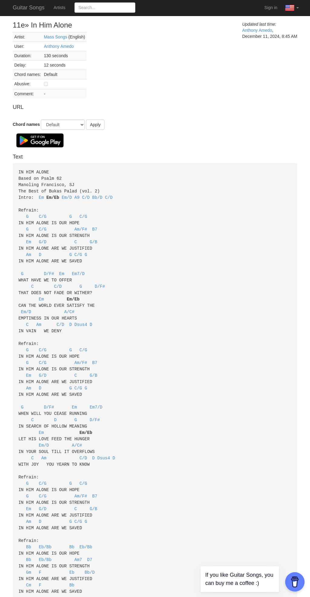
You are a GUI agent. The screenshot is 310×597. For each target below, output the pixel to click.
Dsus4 (80, 317)
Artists (59, 7)
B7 (94, 226)
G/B (93, 238)
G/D (42, 238)
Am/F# (80, 226)
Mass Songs (55, 36)
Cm (28, 565)
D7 (89, 541)
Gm (28, 553)
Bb (28, 529)
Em (41, 196)
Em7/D (78, 268)
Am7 (78, 541)
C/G (42, 214)
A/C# (69, 305)
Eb (71, 553)
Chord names (26, 124)
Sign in (270, 7)
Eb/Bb (45, 529)
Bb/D (97, 196)
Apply (95, 124)
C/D (86, 196)
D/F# (49, 268)
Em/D (67, 196)
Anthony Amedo (59, 46)
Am (28, 250)
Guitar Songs (29, 8)
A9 (77, 196)
